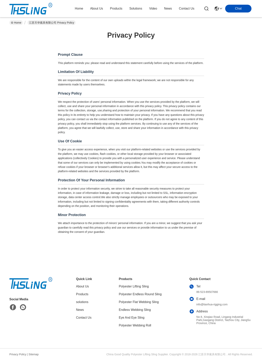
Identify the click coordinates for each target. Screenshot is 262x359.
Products (82, 294)
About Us (82, 286)
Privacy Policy (17, 354)
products (116, 8)
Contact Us (83, 317)
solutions (135, 8)
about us (96, 8)
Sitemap (34, 354)
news (168, 8)
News (80, 309)
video (153, 8)
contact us (186, 8)
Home (79, 8)
